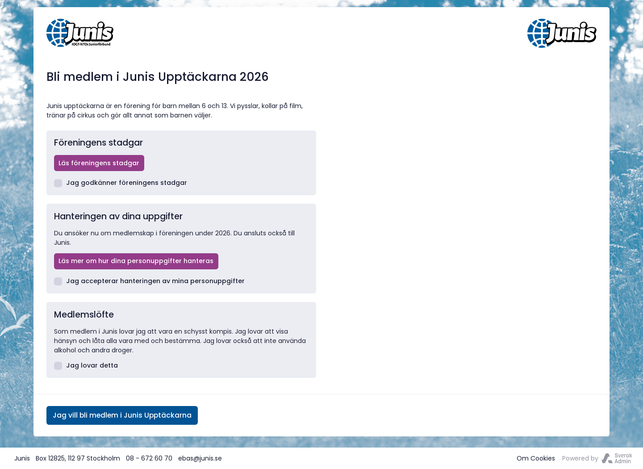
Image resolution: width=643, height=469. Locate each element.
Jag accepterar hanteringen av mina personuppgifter (149, 280)
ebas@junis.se (200, 458)
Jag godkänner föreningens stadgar (121, 182)
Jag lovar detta (86, 365)
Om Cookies (536, 458)
